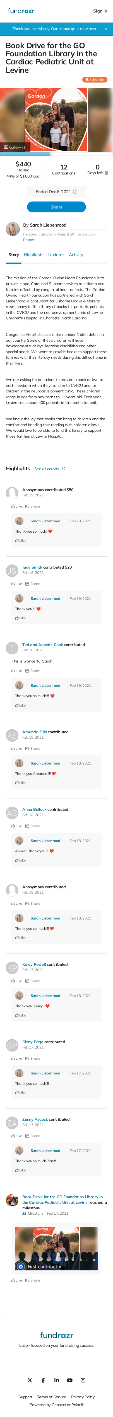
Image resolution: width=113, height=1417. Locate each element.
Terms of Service (51, 1396)
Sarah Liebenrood (48, 225)
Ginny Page (32, 1041)
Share (56, 207)
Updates (56, 254)
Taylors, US (85, 234)
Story (13, 254)
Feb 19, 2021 (33, 495)
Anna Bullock (34, 809)
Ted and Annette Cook (42, 644)
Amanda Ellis (34, 731)
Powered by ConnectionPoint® (56, 1404)
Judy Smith (32, 567)
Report (29, 239)
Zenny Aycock (35, 1119)
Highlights (33, 254)
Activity (76, 254)
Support (25, 1396)
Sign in (100, 11)
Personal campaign (39, 234)
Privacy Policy (83, 1396)
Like (16, 506)
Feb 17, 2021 (33, 969)
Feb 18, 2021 (33, 572)
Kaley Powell (34, 964)
